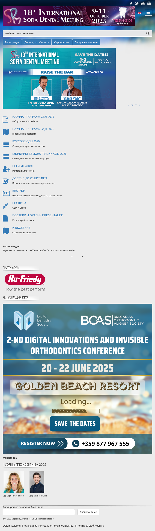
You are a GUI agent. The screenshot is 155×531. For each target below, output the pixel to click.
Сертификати (62, 42)
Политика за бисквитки (90, 525)
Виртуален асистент (86, 42)
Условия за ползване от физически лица (49, 525)
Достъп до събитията (37, 42)
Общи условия (12, 525)
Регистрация (12, 42)
